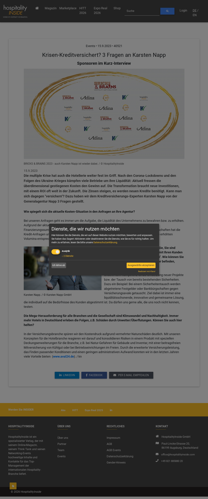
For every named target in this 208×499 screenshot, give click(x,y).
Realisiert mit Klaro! (146, 271)
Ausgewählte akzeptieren (141, 265)
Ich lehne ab (58, 265)
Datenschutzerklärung (105, 242)
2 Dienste (67, 256)
